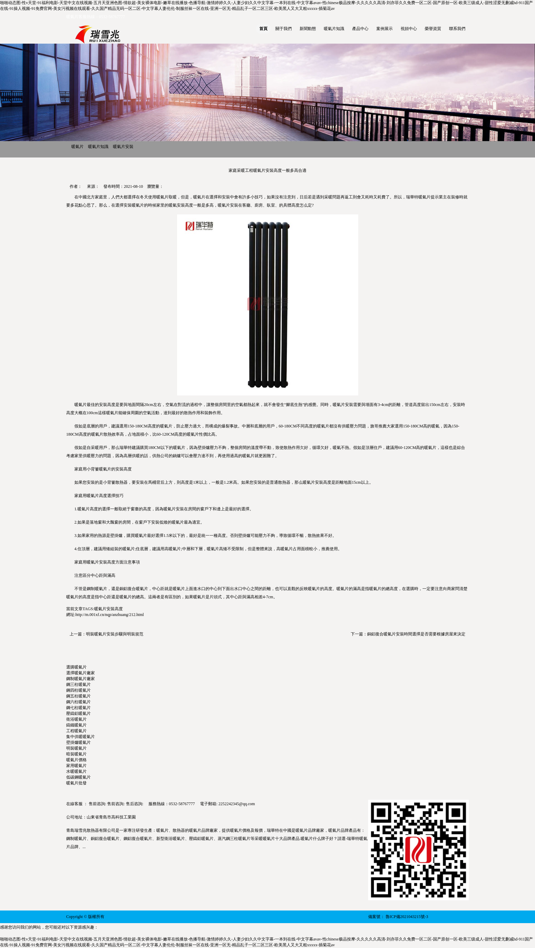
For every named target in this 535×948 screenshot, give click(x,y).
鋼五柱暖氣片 (78, 696)
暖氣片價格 (76, 759)
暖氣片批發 (76, 783)
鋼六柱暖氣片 (78, 701)
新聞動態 (308, 28)
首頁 (263, 28)
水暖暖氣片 (76, 771)
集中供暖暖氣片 (80, 736)
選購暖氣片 (76, 667)
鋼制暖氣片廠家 (80, 678)
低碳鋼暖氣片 (78, 777)
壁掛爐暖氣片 (78, 742)
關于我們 (283, 28)
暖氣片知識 (334, 28)
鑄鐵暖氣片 (76, 725)
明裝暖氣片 (76, 748)
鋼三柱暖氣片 (78, 684)
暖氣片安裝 (123, 146)
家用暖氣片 (76, 765)
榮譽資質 (433, 28)
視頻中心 (409, 28)
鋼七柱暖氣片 (78, 707)
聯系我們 (457, 28)
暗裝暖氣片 (76, 754)
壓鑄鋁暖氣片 (78, 713)
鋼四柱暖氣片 (78, 690)
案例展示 (384, 28)
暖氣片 (77, 146)
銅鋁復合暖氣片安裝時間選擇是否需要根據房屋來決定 (416, 634)
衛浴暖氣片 (76, 719)
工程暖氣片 (76, 730)
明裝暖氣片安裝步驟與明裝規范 (114, 634)
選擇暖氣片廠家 (80, 673)
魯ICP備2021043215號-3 (407, 916)
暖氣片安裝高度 (108, 608)
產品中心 (360, 28)
